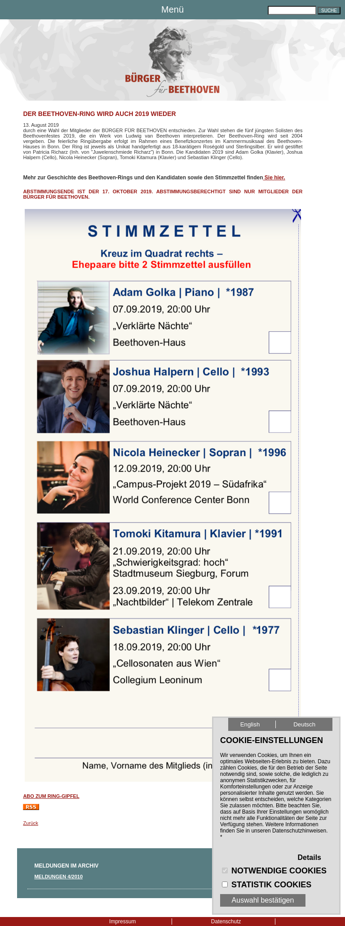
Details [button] (309, 857)
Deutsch (304, 724)
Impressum (122, 921)
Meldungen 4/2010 (58, 876)
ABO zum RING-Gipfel (51, 796)
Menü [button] (172, 9)
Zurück (30, 823)
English (250, 724)
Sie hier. (274, 177)
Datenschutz (226, 921)
